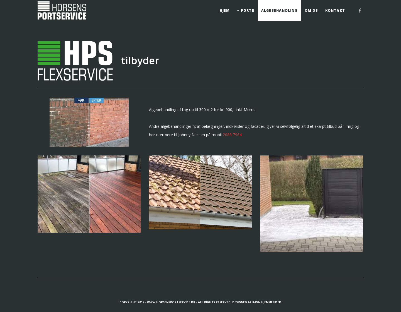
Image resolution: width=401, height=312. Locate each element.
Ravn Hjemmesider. (267, 302)
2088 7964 (232, 134)
